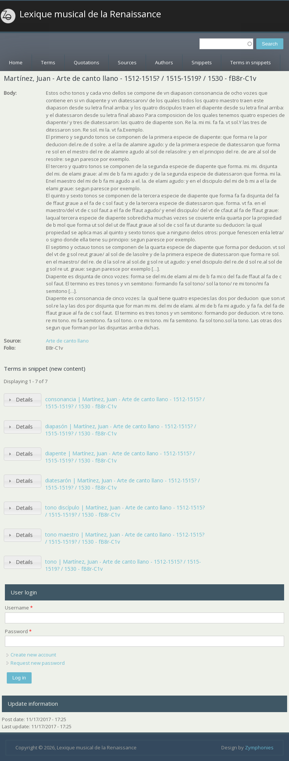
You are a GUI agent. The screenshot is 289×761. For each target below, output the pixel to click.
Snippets (202, 62)
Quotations (86, 62)
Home (16, 62)
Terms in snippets (250, 62)
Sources (127, 62)
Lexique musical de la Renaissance (90, 14)
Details (24, 399)
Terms (48, 62)
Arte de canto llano (67, 340)
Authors (164, 62)
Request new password (38, 662)
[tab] (22, 399)
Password (18, 631)
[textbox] (226, 43)
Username (19, 607)
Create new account (33, 654)
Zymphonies (259, 747)
